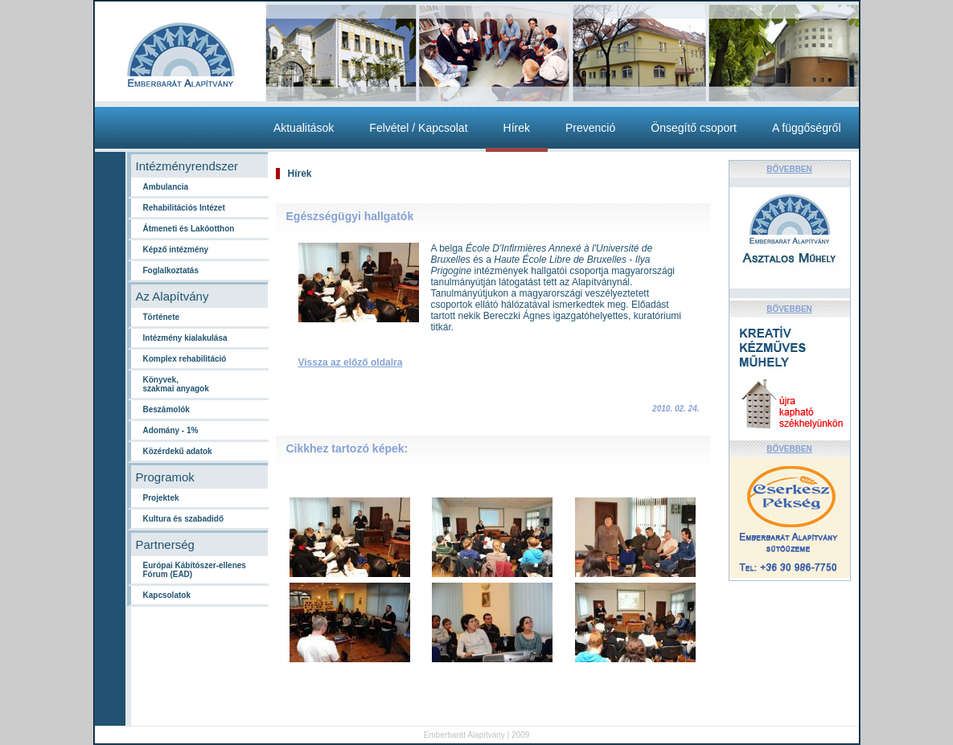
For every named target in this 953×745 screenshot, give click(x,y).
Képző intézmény (176, 249)
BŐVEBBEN (789, 169)
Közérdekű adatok (177, 451)
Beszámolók (166, 409)
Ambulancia (166, 186)
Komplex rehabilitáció (185, 358)
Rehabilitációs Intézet (184, 207)
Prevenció (590, 127)
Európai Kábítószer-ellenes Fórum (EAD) (194, 570)
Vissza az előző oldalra (350, 362)
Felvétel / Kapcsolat (418, 127)
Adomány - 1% (171, 430)
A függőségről (806, 127)
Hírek (516, 127)
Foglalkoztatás (171, 270)
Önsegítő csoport (694, 127)
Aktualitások (303, 127)
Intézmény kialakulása (185, 338)
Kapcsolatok (167, 595)
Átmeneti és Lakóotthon (189, 228)
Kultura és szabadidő (183, 518)
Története (161, 317)
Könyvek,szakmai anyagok (176, 384)
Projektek (161, 497)
